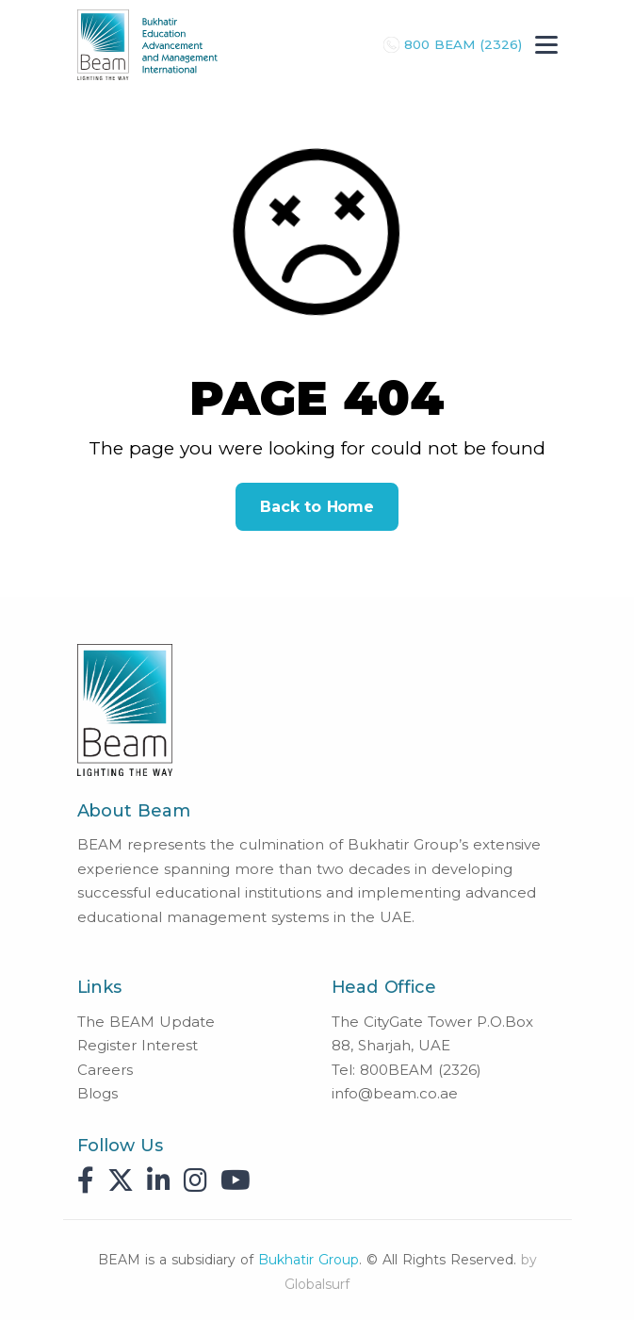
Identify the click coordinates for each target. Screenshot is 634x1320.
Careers (105, 1070)
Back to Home (317, 507)
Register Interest (137, 1045)
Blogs (97, 1093)
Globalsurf (317, 1284)
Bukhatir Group (308, 1259)
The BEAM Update (146, 1022)
